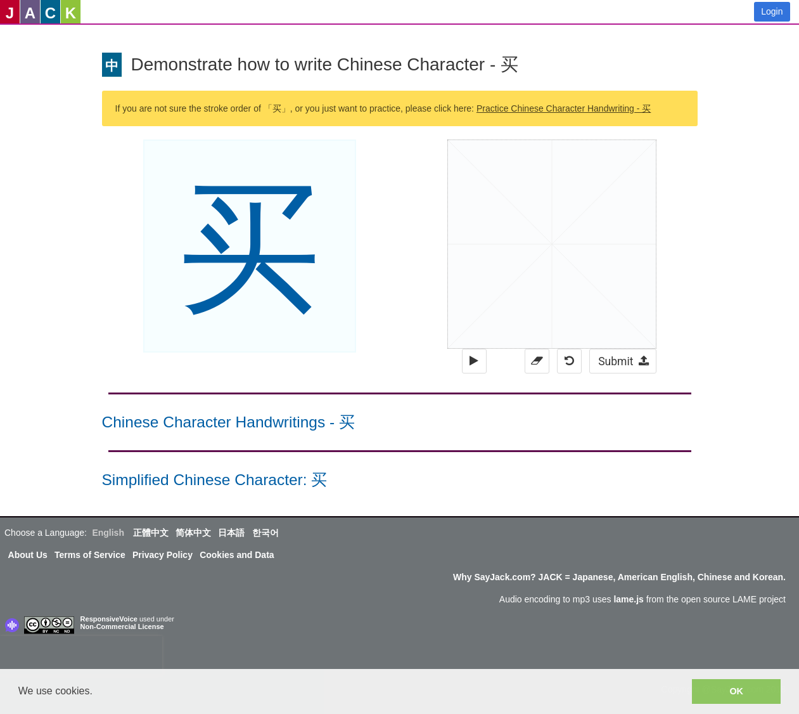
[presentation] (81, 655)
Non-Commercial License (122, 626)
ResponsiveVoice (108, 619)
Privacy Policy (162, 555)
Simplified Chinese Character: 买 (215, 479)
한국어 (265, 533)
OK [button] (736, 691)
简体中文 (193, 533)
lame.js (628, 599)
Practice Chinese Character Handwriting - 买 (563, 108)
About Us (28, 555)
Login (772, 11)
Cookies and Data (237, 555)
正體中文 (151, 533)
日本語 (231, 533)
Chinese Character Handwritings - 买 (228, 422)
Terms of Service (89, 555)
